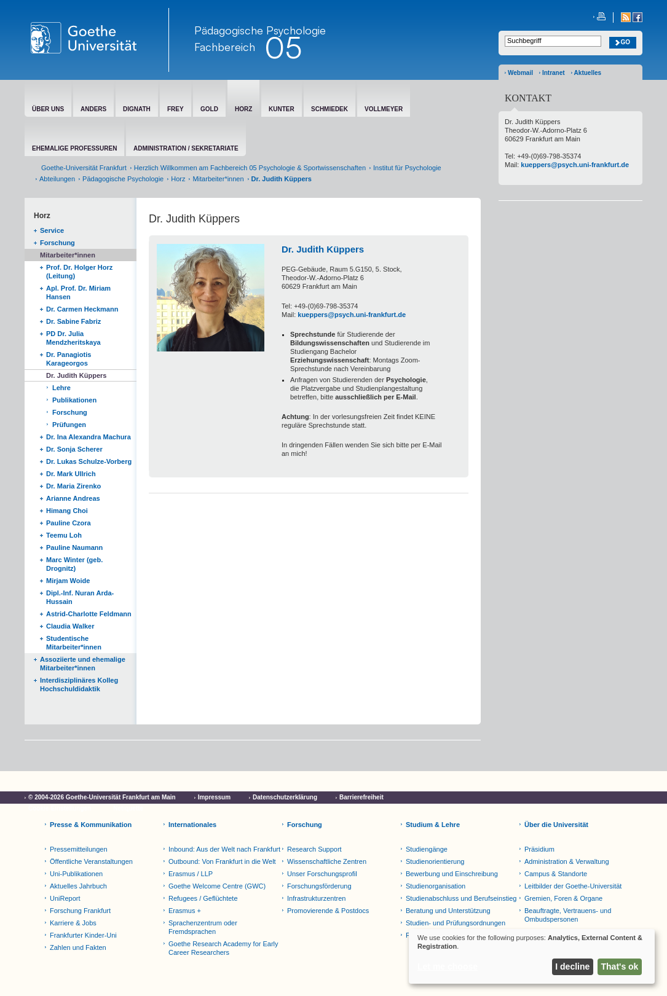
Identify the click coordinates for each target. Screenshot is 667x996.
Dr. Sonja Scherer (74, 449)
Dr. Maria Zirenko (73, 486)
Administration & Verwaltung (566, 861)
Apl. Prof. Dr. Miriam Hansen (78, 292)
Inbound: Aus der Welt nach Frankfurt (224, 849)
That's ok (620, 966)
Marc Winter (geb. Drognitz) (74, 564)
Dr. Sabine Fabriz (73, 321)
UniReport (65, 898)
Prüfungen (69, 424)
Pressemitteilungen (79, 849)
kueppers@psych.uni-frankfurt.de (352, 314)
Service (52, 230)
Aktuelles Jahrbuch (78, 886)
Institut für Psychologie (407, 167)
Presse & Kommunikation (91, 824)
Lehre (61, 387)
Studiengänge (427, 849)
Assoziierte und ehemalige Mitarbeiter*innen (82, 664)
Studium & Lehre (433, 824)
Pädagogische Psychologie (123, 178)
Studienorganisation (435, 886)
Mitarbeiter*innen (217, 178)
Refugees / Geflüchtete (203, 898)
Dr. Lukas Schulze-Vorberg (89, 461)
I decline (572, 966)
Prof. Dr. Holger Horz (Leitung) (79, 272)
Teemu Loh (64, 535)
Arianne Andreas (73, 498)
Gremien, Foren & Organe (563, 898)
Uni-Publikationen (76, 873)
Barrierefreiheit (361, 797)
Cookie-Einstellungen (59, 808)
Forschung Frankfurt (80, 910)
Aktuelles (587, 72)
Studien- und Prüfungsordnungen (455, 923)
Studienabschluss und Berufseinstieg (461, 898)
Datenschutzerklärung (285, 797)
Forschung (57, 242)
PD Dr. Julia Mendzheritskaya (73, 338)
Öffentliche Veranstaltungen (91, 861)
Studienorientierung (435, 861)
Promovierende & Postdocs (328, 910)
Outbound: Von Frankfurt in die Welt (222, 861)
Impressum (214, 797)
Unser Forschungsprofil (322, 873)
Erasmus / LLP (190, 873)
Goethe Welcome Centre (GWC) (217, 886)
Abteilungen (57, 178)
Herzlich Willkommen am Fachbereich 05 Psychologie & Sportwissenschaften (250, 167)
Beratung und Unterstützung (448, 910)
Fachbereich (224, 46)
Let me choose (447, 966)
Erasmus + (184, 910)
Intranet (553, 72)
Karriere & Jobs (73, 923)
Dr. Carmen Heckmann (82, 309)
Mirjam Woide (68, 580)
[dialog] (532, 956)
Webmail (520, 72)
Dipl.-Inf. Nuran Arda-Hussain (80, 597)
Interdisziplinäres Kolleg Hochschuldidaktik (79, 684)
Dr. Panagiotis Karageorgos (68, 359)
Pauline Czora (68, 523)
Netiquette (128, 808)
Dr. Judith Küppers (76, 375)
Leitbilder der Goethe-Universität (573, 886)
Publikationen (74, 400)
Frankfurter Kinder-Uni (83, 935)
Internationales (192, 824)
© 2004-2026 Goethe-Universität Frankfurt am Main (102, 797)
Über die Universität (556, 824)
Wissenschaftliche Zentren (326, 861)
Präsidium (539, 849)
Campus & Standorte (555, 873)
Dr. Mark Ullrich (71, 473)
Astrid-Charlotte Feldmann (89, 614)
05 (283, 47)
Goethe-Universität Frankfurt (84, 167)
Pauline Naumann (74, 547)
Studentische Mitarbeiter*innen (73, 643)
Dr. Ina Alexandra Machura (88, 437)
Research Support (314, 849)
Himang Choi (67, 510)
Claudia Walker (70, 626)
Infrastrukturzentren (316, 898)
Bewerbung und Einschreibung (452, 873)
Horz (178, 178)
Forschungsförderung (319, 886)
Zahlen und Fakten (78, 947)
